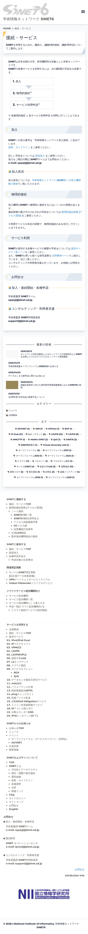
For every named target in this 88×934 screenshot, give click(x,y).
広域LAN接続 (18, 532)
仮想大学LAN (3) (46, 466)
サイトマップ (16, 801)
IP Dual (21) (16, 434)
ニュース (11, 410)
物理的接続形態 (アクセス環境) (25, 507)
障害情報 (14, 749)
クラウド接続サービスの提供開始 (29, 610)
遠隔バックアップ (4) (69, 472)
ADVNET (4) (22, 428)
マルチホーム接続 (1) (61, 461)
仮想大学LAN (18, 658)
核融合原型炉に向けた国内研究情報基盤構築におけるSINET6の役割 (51, 386)
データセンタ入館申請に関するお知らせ (26, 376)
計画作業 (14, 746)
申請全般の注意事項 (22, 559)
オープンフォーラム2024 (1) (59, 455)
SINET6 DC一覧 (23, 514)
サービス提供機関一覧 (21, 599)
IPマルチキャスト (21, 643)
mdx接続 (16, 683)
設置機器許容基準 (23, 529)
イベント (14, 735)
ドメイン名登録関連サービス (26, 704)
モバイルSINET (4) (24, 466)
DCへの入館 (20, 525)
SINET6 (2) (70, 439)
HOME (7, 28)
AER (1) (38, 428)
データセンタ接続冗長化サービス (29, 679)
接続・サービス (22, 28)
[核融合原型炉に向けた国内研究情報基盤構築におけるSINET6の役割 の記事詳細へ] (12, 385)
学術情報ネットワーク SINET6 (28, 19)
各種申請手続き (17, 556)
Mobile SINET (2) (38, 439)
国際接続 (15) (66, 466)
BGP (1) (67, 428)
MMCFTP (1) (18, 439)
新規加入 (40, 155)
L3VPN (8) (72, 434)
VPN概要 (16, 647)
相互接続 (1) (33, 472)
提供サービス (16, 636)
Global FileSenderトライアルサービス (31, 583)
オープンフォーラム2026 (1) (28, 477)
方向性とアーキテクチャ (24, 769)
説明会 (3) (48, 472)
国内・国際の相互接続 (23, 773)
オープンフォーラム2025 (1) (60, 477)
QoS (16, 676)
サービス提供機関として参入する (27, 602)
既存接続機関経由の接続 (24, 536)
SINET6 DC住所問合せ (26, 518)
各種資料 (16, 783)
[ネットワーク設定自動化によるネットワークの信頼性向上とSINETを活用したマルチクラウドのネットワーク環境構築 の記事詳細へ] (12, 354)
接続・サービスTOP (20, 504)
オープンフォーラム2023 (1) (27, 455)
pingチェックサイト (22, 694)
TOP (11, 762)
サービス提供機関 (18, 595)
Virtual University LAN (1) (55, 445)
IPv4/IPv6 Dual (20, 640)
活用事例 (11, 415)
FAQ (11, 794)
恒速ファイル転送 (20, 697)
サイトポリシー (17, 798)
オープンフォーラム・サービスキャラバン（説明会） (40, 738)
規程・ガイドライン (19, 147)
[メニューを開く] (83, 12)
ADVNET (16, 742)
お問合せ (14, 805)
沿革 (13, 787)
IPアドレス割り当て (22, 708)
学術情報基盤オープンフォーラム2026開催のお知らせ (33, 366)
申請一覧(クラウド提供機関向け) (26, 606)
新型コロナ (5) (15, 472)
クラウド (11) (22, 461)
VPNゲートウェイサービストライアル (29, 579)
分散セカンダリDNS (22, 712)
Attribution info (74, 875)
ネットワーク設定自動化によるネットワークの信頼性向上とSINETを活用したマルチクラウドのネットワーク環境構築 (51, 355)
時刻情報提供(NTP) (22, 690)
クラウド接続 (18, 665)
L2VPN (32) (56, 434)
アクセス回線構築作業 (26, 522)
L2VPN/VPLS (19, 654)
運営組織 (16, 776)
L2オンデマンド (19, 661)
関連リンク (17, 791)
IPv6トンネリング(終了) (24, 715)
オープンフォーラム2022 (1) (57, 450)
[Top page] (44, 894)
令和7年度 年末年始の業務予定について (26, 397)
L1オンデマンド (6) (36, 434)
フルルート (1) (40, 461)
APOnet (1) (52, 428)
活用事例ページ (60, 255)
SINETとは (15, 766)
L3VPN (15, 651)
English (13, 809)
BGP (16, 672)
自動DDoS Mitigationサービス (28, 701)
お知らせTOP (16, 728)
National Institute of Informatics (34, 923)
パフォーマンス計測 (22, 686)
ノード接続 (17, 511)
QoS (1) (55, 439)
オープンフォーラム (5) (28, 450)
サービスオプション (22, 669)
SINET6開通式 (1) (27, 445)
